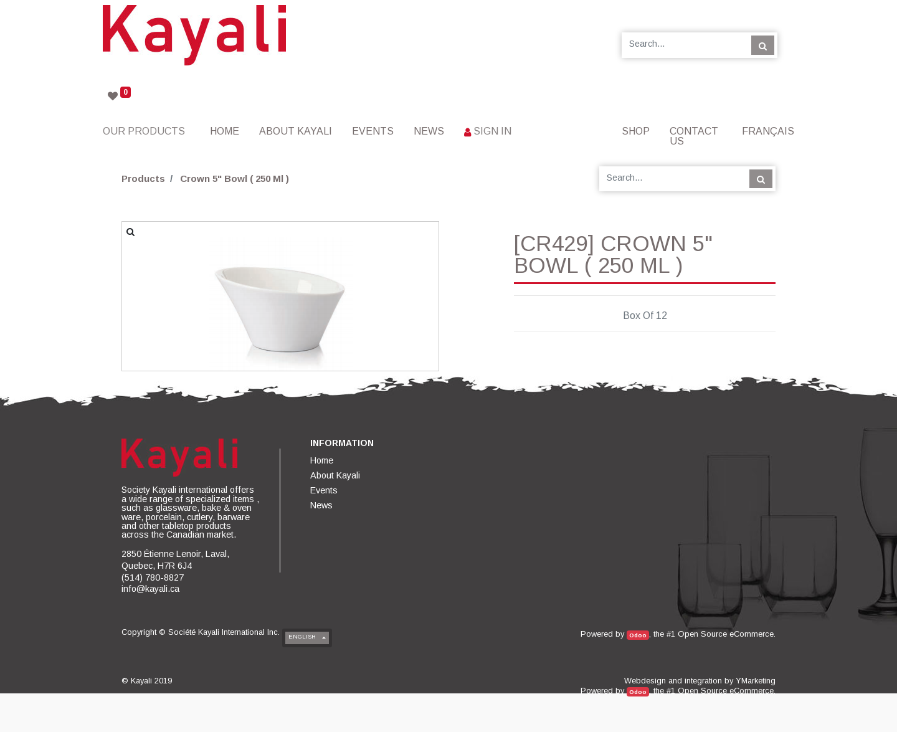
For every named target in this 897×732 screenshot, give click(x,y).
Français (768, 131)
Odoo (638, 635)
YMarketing (756, 680)
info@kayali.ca (150, 589)
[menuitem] (224, 131)
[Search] (762, 44)
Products (143, 178)
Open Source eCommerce (726, 634)
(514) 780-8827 (152, 577)
